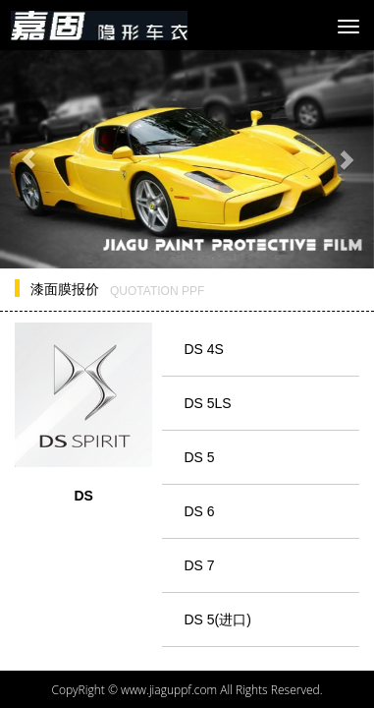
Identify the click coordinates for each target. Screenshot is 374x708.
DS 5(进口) (217, 619)
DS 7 (199, 565)
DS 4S (203, 349)
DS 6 (199, 511)
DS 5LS (207, 403)
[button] (28, 159)
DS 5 (199, 457)
